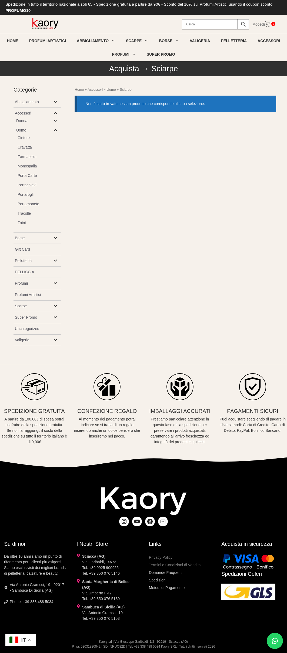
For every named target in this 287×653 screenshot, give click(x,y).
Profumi (126, 54)
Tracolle (24, 213)
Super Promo (161, 54)
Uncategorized (27, 328)
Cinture (24, 138)
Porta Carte (27, 175)
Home (12, 41)
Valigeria (200, 41)
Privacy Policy (160, 557)
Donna (21, 121)
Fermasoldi (27, 156)
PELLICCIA (24, 272)
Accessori (269, 41)
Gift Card (22, 249)
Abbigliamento (99, 41)
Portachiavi (27, 185)
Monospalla (27, 166)
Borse (171, 41)
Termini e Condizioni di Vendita (175, 565)
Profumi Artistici (28, 294)
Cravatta (25, 147)
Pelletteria (234, 41)
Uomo (111, 89)
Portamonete (28, 204)
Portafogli (26, 194)
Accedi (259, 24)
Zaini (22, 223)
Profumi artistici (47, 41)
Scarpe (139, 41)
